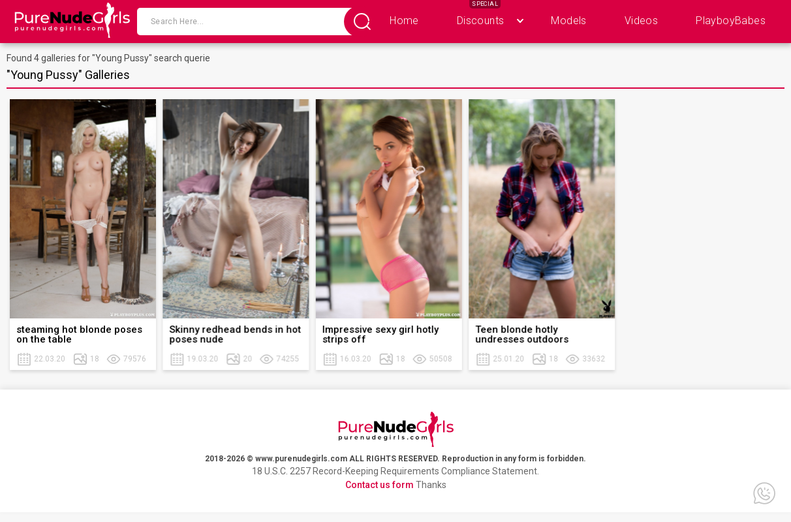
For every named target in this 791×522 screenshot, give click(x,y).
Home (404, 20)
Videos (641, 20)
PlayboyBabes (731, 20)
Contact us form (379, 485)
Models (568, 20)
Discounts (480, 20)
